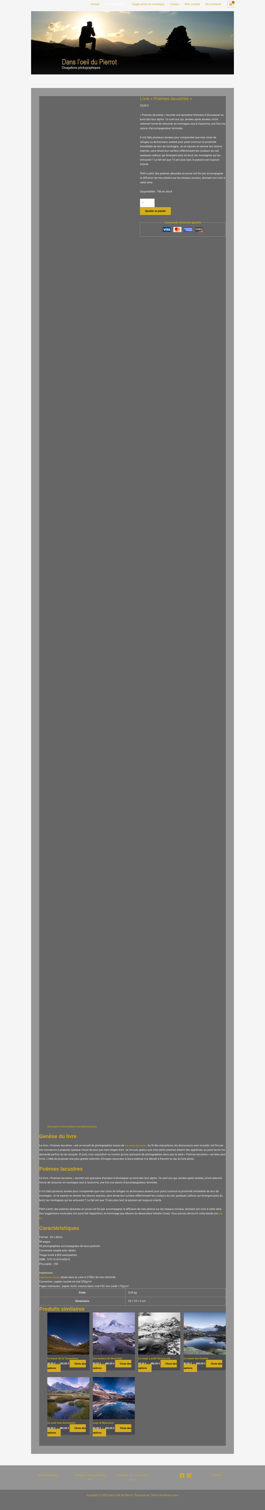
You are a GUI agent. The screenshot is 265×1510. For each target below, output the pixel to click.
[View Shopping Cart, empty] (230, 4)
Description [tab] (54, 1126)
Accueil (95, 4)
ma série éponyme (136, 1145)
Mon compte (192, 4)
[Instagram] (189, 1475)
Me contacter (213, 4)
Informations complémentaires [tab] (80, 1126)
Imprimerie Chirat (49, 1277)
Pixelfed (217, 1475)
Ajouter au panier (155, 211)
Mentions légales (48, 1475)
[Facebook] (182, 1475)
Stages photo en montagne (148, 4)
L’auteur (174, 4)
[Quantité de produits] (147, 203)
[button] (125, 4)
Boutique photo (115, 4)
